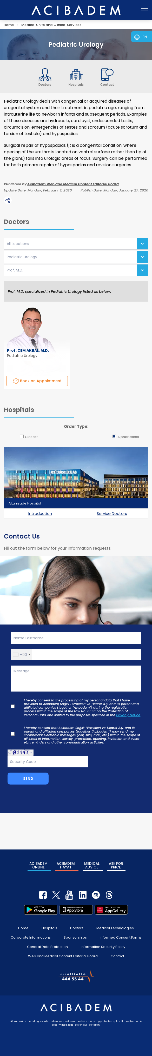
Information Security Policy (103, 944)
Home (23, 926)
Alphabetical (126, 436)
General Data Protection (47, 944)
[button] (21, 654)
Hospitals (49, 926)
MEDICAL (91, 864)
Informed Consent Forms (121, 935)
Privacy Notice (128, 715)
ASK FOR (116, 864)
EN (145, 36)
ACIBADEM (38, 864)
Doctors (76, 926)
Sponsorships (75, 935)
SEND (28, 778)
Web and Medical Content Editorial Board (63, 954)
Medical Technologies (115, 926)
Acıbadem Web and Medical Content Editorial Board (73, 184)
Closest (29, 436)
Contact (117, 954)
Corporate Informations (31, 935)
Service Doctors (112, 513)
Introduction (40, 513)
